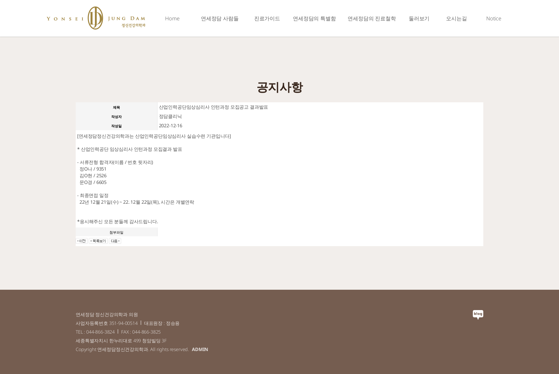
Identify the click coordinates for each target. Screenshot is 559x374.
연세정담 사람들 (220, 18)
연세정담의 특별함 (314, 18)
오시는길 (456, 18)
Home (172, 18)
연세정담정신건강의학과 (96, 18)
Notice (493, 18)
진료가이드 (267, 18)
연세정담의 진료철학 (372, 18)
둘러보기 (419, 18)
